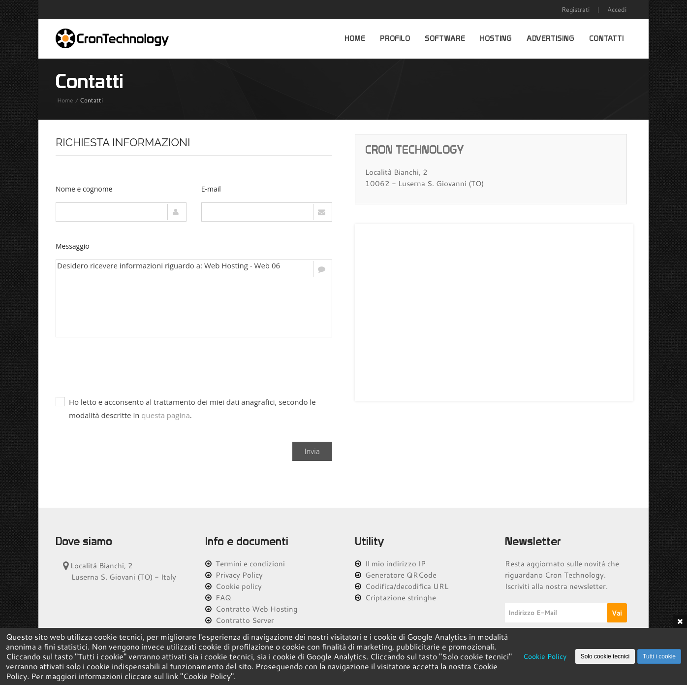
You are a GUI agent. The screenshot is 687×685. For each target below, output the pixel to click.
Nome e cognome (84, 189)
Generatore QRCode (396, 575)
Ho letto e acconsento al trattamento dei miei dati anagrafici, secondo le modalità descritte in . (186, 407)
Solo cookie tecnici (605, 656)
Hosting (496, 38)
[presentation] (130, 366)
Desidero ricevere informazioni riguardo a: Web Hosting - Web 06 (194, 298)
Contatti (606, 38)
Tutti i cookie (659, 656)
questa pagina (165, 415)
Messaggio (73, 246)
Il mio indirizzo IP (390, 563)
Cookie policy (233, 586)
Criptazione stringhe (395, 597)
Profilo (395, 38)
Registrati (576, 9)
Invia (312, 451)
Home (354, 38)
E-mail (211, 189)
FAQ (218, 597)
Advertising (550, 38)
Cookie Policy (544, 656)
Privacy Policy (234, 575)
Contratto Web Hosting (251, 609)
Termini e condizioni (245, 563)
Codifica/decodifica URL (401, 586)
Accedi (616, 9)
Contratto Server (239, 620)
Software (445, 38)
